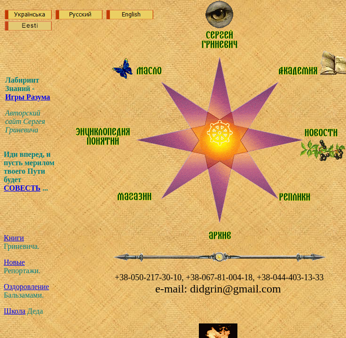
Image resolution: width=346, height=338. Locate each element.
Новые (14, 262)
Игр (27, 97)
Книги (14, 238)
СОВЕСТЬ (22, 188)
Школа (14, 311)
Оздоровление (26, 287)
